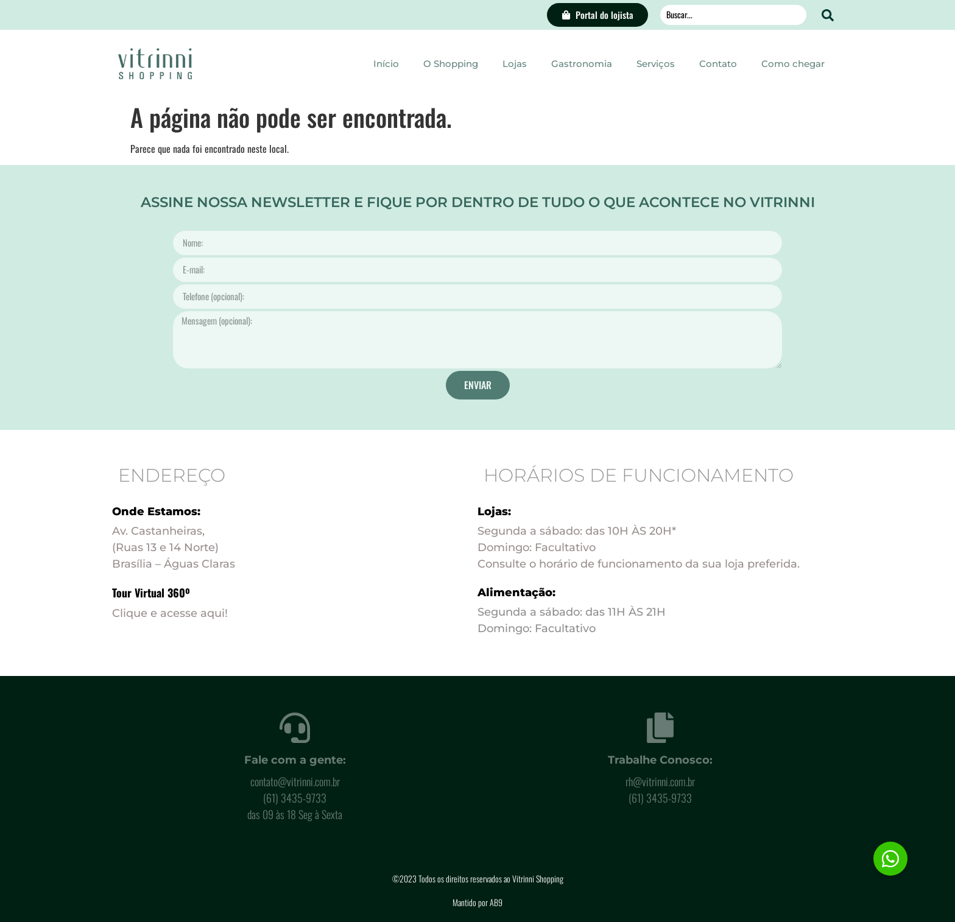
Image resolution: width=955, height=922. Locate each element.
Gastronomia (581, 63)
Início (386, 63)
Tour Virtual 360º (151, 592)
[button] (890, 859)
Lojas (514, 63)
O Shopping (450, 63)
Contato (718, 63)
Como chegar (793, 63)
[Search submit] (827, 15)
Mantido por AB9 (477, 902)
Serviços (655, 63)
